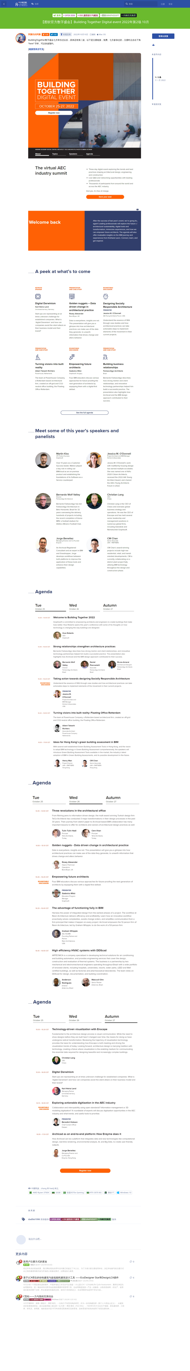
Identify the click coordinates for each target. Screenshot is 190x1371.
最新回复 (156, 104)
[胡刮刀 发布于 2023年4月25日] (18, 1263)
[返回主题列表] (4, 4)
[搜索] (140, 4)
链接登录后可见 (36, 49)
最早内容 (156, 54)
